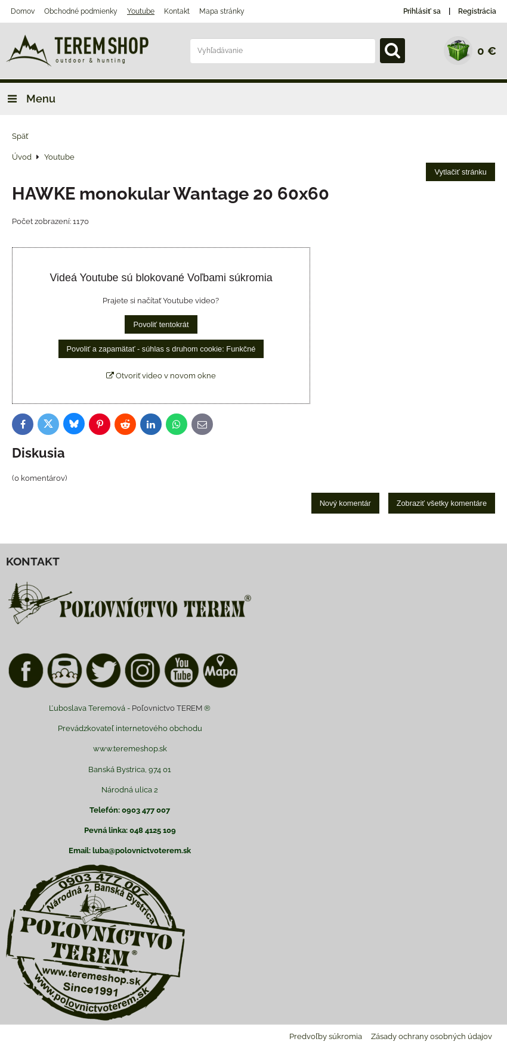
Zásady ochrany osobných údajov (431, 1036)
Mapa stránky (222, 11)
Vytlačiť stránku (460, 171)
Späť (20, 136)
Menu (27, 98)
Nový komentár (345, 503)
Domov (23, 11)
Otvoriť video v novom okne (161, 375)
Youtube (140, 11)
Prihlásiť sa (422, 11)
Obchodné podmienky (81, 11)
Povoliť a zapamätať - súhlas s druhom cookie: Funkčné (161, 348)
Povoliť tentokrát (160, 324)
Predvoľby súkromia (325, 1036)
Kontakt (177, 11)
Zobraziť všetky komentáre (442, 503)
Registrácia (477, 11)
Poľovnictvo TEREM (167, 708)
